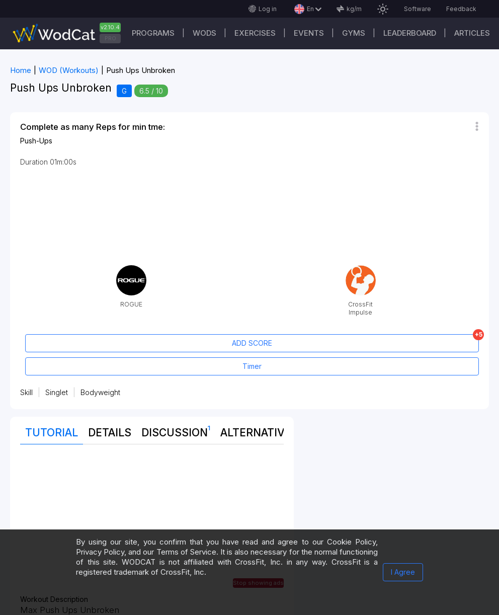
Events (309, 33)
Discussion (175, 430)
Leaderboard (409, 33)
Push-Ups (36, 140)
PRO (110, 38)
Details (109, 432)
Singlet (56, 392)
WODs (204, 33)
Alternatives (259, 432)
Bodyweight (100, 392)
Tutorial (51, 432)
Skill (26, 392)
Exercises (255, 33)
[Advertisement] (152, 524)
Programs (153, 33)
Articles (472, 33)
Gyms (353, 33)
